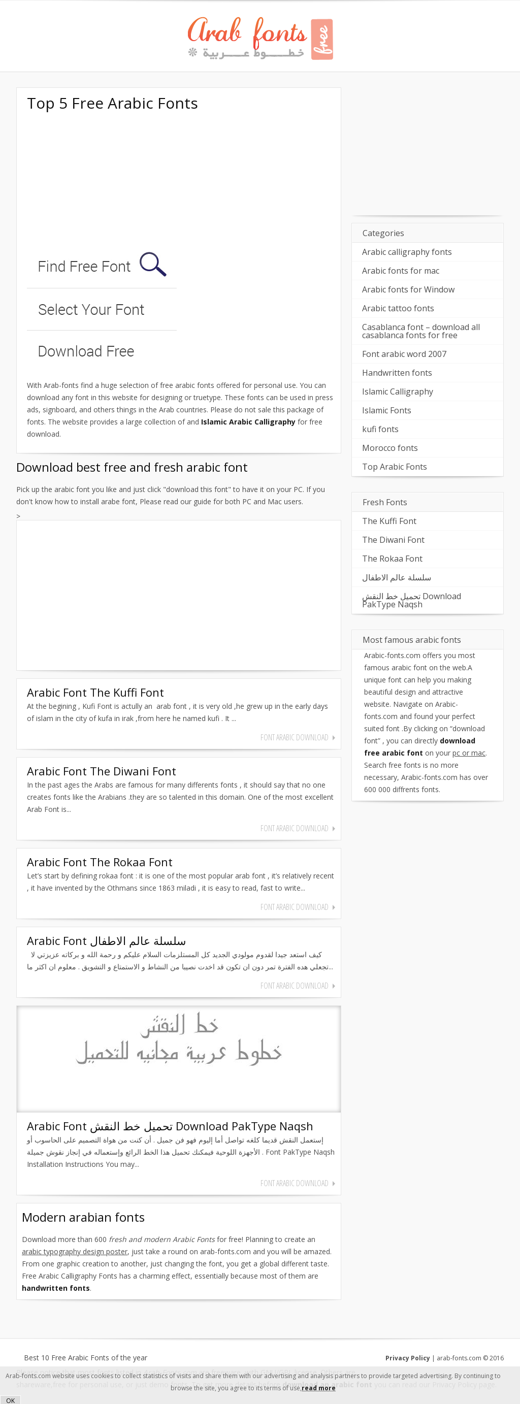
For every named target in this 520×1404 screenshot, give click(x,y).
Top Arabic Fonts (394, 466)
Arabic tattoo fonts (398, 308)
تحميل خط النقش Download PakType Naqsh (411, 600)
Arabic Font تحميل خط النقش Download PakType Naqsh (170, 1125)
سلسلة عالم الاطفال (396, 577)
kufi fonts (380, 429)
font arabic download (295, 737)
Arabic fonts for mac (400, 270)
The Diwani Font (393, 539)
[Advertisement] (103, 181)
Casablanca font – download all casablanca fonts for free (421, 331)
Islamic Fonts (386, 410)
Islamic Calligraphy (397, 391)
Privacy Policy (407, 1358)
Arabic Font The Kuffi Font (95, 692)
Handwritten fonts (397, 372)
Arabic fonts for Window (408, 289)
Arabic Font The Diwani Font (101, 770)
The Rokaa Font (392, 558)
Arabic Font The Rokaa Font (100, 861)
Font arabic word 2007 (404, 354)
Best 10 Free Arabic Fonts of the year (85, 1357)
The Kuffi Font (389, 521)
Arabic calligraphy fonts (407, 251)
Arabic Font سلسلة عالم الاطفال (106, 940)
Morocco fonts (390, 447)
